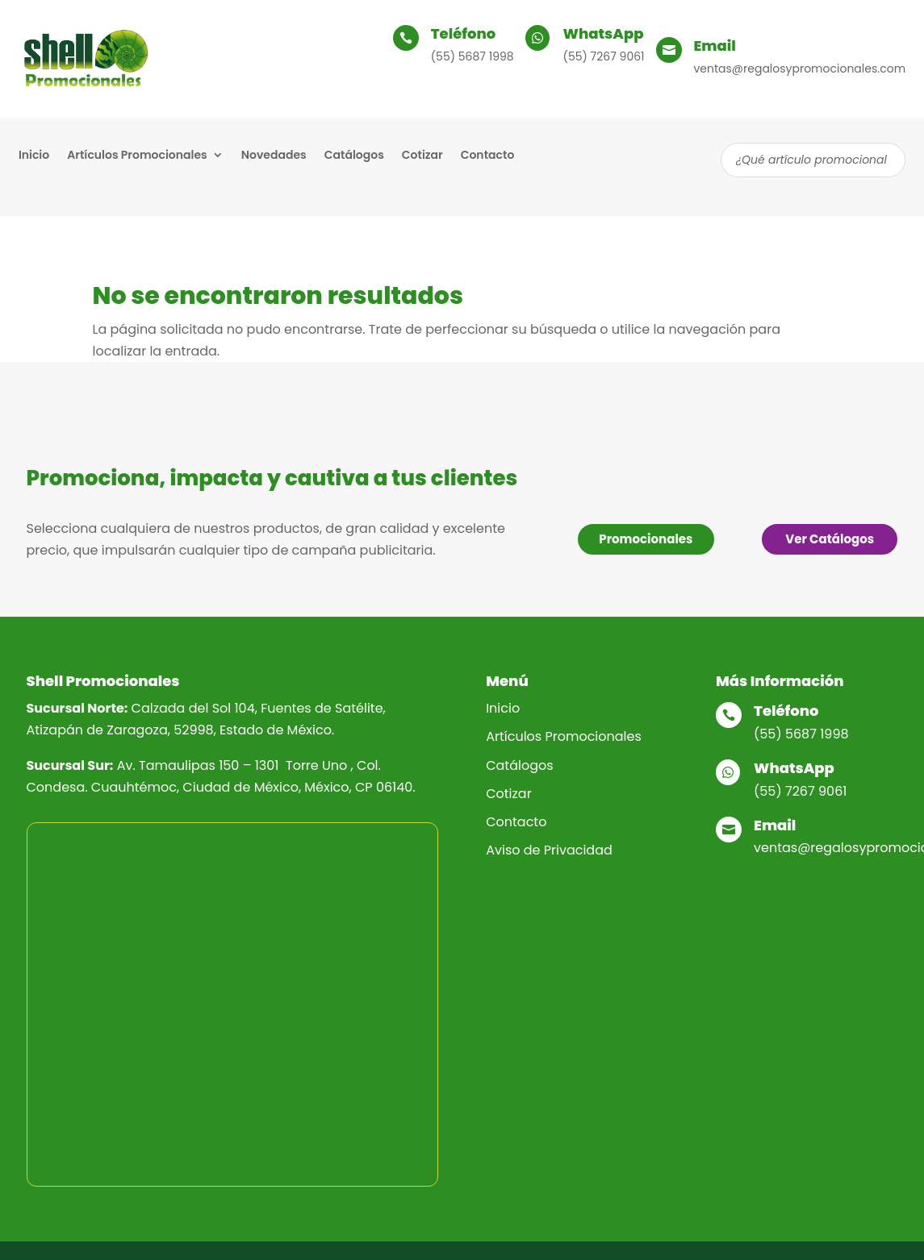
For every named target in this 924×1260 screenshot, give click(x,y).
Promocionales (645, 538)
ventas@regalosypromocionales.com (800, 68)
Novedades (274, 156)
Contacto (488, 156)
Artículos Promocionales (137, 156)
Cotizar (422, 156)
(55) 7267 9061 (604, 56)
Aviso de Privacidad (549, 850)
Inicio (34, 156)
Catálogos (354, 156)
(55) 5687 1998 (472, 56)
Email (715, 45)
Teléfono (463, 33)
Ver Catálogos (829, 538)
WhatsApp (603, 33)
